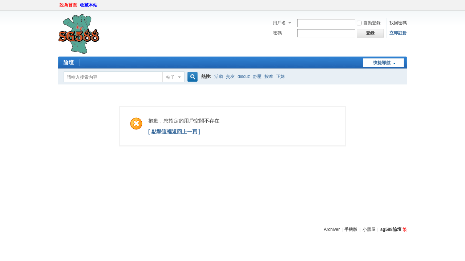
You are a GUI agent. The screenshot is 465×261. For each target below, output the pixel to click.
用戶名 (279, 22)
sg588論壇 (390, 229)
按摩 (268, 76)
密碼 (277, 33)
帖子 (170, 77)
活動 (218, 76)
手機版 (350, 229)
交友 (230, 76)
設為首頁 (68, 5)
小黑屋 (369, 229)
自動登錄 (369, 22)
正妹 (280, 76)
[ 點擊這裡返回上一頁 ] (174, 131)
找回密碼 (398, 22)
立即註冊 (398, 33)
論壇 (69, 62)
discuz (244, 76)
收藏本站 (88, 5)
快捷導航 (382, 62)
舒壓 (257, 76)
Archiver (332, 229)
